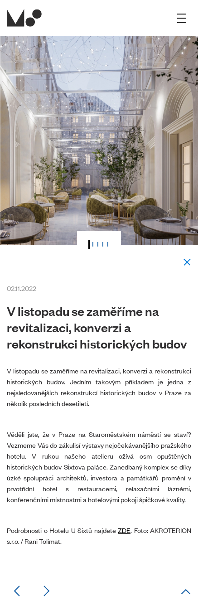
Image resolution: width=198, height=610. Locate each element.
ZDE (124, 530)
